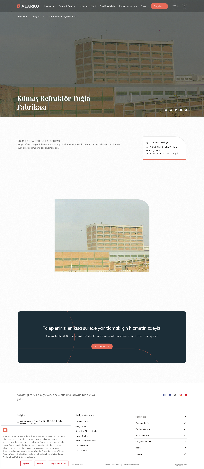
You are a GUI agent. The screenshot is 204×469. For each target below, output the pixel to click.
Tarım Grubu (81, 450)
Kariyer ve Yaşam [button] (128, 6)
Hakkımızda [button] (49, 6)
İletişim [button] (161, 454)
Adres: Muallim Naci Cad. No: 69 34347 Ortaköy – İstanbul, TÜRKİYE (41, 422)
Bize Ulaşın (102, 340)
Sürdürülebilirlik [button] (107, 6)
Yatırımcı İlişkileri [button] (88, 6)
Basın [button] (143, 6)
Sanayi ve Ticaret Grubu (86, 431)
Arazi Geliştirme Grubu (85, 440)
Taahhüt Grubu (82, 421)
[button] (175, 6)
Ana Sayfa (22, 16)
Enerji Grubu (80, 426)
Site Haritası (78, 464)
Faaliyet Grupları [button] (67, 6)
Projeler (159, 6)
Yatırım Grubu (81, 445)
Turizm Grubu (81, 436)
